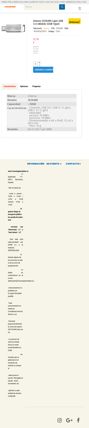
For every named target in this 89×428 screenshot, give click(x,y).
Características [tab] (10, 86)
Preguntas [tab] (36, 86)
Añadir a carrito (46, 69)
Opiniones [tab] (24, 86)
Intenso (47, 28)
